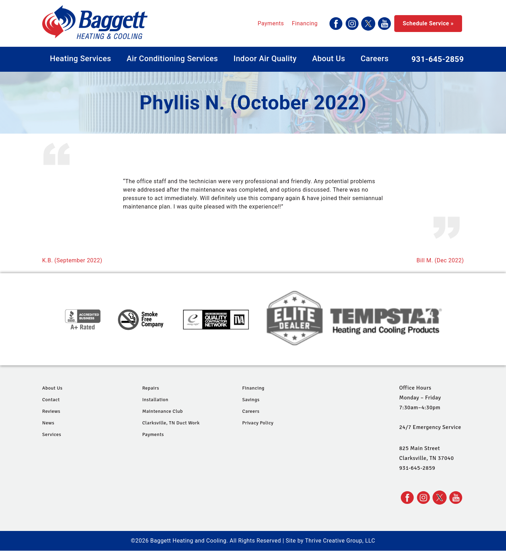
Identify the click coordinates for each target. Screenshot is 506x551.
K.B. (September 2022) (72, 260)
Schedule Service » (428, 23)
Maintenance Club (162, 411)
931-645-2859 (437, 59)
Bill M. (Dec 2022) (440, 260)
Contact (51, 400)
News (48, 423)
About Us (328, 58)
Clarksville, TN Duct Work (171, 423)
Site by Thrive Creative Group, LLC (330, 540)
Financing (305, 23)
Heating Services (80, 58)
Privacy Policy (257, 423)
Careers (375, 58)
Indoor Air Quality (265, 58)
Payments (271, 23)
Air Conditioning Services (172, 58)
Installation (155, 400)
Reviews (51, 411)
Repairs (150, 388)
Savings (250, 400)
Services (51, 434)
